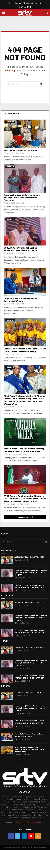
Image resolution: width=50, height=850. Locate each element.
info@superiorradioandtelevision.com (30, 822)
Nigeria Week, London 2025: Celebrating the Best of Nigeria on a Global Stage (24, 450)
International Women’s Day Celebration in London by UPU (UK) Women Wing (25, 350)
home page (10, 70)
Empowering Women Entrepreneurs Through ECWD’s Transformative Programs (22, 198)
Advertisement (28, 3)
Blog (10, 3)
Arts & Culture (10, 420)
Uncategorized (10, 121)
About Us (17, 3)
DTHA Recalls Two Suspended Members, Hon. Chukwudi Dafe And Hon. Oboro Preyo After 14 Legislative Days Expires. (25, 499)
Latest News (11, 113)
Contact (38, 3)
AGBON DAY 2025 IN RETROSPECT (20, 150)
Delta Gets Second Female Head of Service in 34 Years (21, 299)
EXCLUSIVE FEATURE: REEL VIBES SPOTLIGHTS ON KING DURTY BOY (20, 249)
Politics (8, 467)
